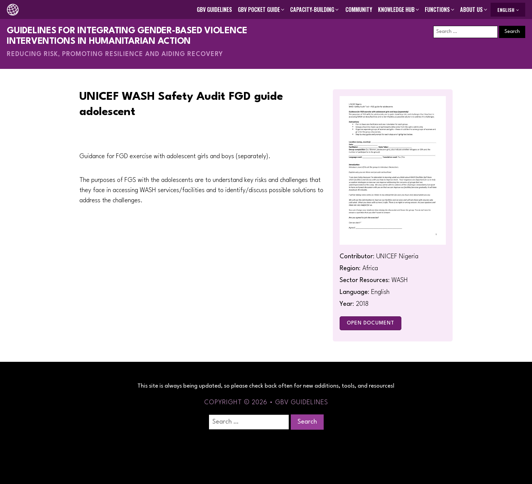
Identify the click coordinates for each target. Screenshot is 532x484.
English (505, 9)
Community (358, 9)
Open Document (370, 323)
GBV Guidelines (214, 9)
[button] (261, 9)
